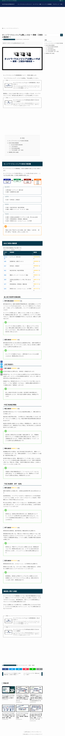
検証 (5, 270)
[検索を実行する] (61, 35)
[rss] (60, 0)
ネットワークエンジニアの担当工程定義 (18, 140)
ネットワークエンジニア (22, 665)
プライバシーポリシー (35, 731)
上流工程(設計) (14, 146)
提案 (5, 261)
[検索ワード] (53, 35)
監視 (5, 288)
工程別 (29, 665)
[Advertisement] (32, 17)
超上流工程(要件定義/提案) (17, 144)
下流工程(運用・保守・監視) (17, 150)
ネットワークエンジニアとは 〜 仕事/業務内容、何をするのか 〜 (26, 83)
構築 (5, 275)
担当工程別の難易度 (14, 142)
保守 (5, 284)
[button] (5, 669)
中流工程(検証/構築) (15, 148)
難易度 (33, 665)
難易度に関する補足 (14, 152)
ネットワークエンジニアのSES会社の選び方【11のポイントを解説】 (26, 100)
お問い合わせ (27, 731)
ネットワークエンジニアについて (9, 39)
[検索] (62, 0)
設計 (5, 266)
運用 (5, 279)
